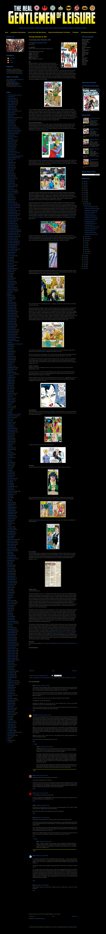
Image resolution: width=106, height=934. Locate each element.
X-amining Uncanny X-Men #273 (91, 234)
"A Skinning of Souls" (11, 99)
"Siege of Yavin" (10, 197)
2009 (84, 264)
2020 (84, 192)
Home (6, 32)
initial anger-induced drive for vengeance (62, 631)
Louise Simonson (11, 529)
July (86, 242)
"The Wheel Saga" (11, 247)
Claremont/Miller (10, 327)
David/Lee (9, 354)
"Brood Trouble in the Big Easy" (14, 117)
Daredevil (9, 348)
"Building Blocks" (11, 120)
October (86, 236)
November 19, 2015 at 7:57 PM (44, 715)
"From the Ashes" (11, 148)
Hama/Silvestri (10, 441)
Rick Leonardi (10, 605)
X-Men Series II (10, 725)
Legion (8, 499)
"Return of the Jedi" (11, 189)
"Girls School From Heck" (12, 152)
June (86, 244)
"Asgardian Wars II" (11, 104)
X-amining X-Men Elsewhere (13, 732)
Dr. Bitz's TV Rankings (12, 374)
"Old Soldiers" (10, 180)
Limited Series (10, 502)
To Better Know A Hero (12, 680)
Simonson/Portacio (11, 642)
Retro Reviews (10, 600)
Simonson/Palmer (11, 640)
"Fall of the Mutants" (11, 140)
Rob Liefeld (9, 606)
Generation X (10, 423)
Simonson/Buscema (11, 634)
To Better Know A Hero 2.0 (13, 682)
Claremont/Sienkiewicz (12, 331)
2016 (84, 199)
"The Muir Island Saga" (12, 226)
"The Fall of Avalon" (11, 217)
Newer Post (31, 670)
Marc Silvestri (10, 536)
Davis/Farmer (10, 361)
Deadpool (9, 370)
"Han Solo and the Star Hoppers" (14, 156)
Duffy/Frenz (9, 378)
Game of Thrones (11, 417)
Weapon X (9, 706)
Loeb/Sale (9, 521)
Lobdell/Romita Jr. (11, 517)
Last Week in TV (10, 492)
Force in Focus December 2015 (91, 206)
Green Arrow (10, 433)
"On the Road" (10, 183)
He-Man (9, 446)
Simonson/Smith (10, 647)
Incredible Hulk (10, 454)
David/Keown (10, 353)
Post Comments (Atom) (39, 918)
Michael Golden (10, 555)
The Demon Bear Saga (12, 671)
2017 (84, 198)
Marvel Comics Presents (12, 539)
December (87, 203)
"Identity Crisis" (10, 159)
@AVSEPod (19, 86)
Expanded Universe (11, 393)
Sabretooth (9, 613)
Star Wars (9, 663)
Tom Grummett (10, 690)
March (86, 249)
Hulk (8, 451)
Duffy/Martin (10, 382)
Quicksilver (9, 597)
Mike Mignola (10, 560)
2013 (84, 257)
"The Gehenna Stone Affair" (13, 218)
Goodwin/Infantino (11, 428)
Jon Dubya (35, 715)
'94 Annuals (9, 258)
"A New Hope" (10, 96)
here (22, 73)
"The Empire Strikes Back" (13, 213)
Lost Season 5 (10, 526)
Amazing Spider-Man (11, 268)
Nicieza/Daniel (10, 571)
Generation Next (10, 422)
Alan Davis (9, 263)
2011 (84, 261)
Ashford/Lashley (10, 281)
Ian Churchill (10, 452)
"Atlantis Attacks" (11, 107)
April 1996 (9, 276)
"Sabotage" (9, 194)
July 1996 (9, 483)
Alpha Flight (9, 266)
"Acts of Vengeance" (11, 101)
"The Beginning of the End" (37, 677)
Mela (34, 775)
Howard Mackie (10, 449)
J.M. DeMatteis (10, 457)
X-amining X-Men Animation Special (91, 208)
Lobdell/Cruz (10, 505)
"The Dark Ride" (10, 209)
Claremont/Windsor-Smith (12, 337)
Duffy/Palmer (10, 383)
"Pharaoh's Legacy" (11, 186)
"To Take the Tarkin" (11, 250)
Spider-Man (9, 661)
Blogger (75, 927)
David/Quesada (10, 356)
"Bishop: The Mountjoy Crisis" (13, 111)
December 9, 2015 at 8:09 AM (42, 885)
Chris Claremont (10, 307)
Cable (8, 300)
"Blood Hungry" (10, 112)
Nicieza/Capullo (10, 570)
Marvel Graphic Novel (12, 542)
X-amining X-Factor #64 (89, 214)
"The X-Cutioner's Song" (12, 249)
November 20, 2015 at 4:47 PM (42, 805)
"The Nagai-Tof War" (11, 228)
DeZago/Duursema (11, 369)
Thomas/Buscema (11, 676)
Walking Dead (10, 703)
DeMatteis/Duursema (11, 367)
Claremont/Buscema (11, 311)
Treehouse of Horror (11, 695)
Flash (8, 404)
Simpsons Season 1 (11, 648)
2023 (84, 186)
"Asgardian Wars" (11, 106)
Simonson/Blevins (11, 629)
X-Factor (9, 716)
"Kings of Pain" (10, 165)
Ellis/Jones (9, 385)
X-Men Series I (10, 724)
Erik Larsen (9, 390)
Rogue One (9, 610)
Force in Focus (10, 406)
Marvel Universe (10, 547)
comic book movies (11, 735)
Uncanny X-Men (10, 698)
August (86, 240)
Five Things (9, 403)
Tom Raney (9, 692)
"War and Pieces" (11, 252)
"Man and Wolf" (10, 175)
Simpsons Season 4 (11, 655)
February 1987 (10, 399)
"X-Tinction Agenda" (11, 255)
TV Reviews (75, 32)
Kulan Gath (9, 488)
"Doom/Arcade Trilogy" (12, 133)
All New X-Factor (11, 265)
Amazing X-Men (10, 270)
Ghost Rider (10, 425)
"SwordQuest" (10, 201)
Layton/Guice (10, 494)
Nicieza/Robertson (11, 578)
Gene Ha (9, 420)
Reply (34, 710)
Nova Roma (9, 586)
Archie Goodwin (10, 278)
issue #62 (42, 373)
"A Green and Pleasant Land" (13, 95)
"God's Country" (10, 154)
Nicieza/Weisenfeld (11, 581)
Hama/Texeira (10, 443)
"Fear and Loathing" (11, 144)
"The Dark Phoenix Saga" (12, 207)
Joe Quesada (10, 473)
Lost (8, 525)
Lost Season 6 (10, 528)
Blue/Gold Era (10, 297)
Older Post (74, 670)
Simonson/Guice (10, 635)
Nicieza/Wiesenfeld (11, 582)
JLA (8, 459)
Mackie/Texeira (10, 534)
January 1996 (10, 464)
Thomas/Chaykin (11, 677)
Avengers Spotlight (11, 287)
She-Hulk (9, 624)
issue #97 (60, 554)
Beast (8, 294)
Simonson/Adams (11, 627)
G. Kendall (11, 62)
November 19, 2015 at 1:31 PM (42, 685)
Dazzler (9, 364)
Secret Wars (10, 618)
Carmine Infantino (11, 305)
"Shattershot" (10, 196)
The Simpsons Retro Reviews (88, 32)
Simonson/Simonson (11, 645)
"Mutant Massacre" (11, 178)
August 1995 (10, 284)
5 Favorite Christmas (11, 262)
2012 (84, 259)
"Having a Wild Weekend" (12, 157)
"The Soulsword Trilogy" (12, 244)
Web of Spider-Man (11, 708)
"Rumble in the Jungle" (12, 193)
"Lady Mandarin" (10, 167)
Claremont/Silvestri (11, 332)
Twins (8, 696)
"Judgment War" (10, 162)
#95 (40, 161)
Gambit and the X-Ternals (12, 415)
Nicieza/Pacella (10, 576)
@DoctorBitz (12, 80)
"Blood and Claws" (11, 114)
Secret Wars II (10, 619)
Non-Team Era (10, 584)
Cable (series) (10, 302)
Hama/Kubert (10, 438)
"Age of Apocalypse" (11, 103)
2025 (84, 183)
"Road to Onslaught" (11, 191)
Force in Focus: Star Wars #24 (90, 212)
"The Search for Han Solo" (13, 234)
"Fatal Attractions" (11, 141)
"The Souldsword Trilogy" (12, 242)
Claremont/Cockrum (11, 315)
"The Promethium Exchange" (13, 231)
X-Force (47, 128)
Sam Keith (9, 615)
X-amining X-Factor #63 (89, 230)
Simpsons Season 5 (11, 656)
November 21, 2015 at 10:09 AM (43, 817)
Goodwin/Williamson (11, 431)
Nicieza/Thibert (10, 579)
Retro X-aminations (11, 602)
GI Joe (8, 411)
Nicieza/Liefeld (67, 677)
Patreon (9, 589)
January (86, 253)
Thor (8, 679)
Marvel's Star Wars (11, 549)
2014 (84, 255)
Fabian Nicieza (10, 395)
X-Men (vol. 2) (10, 721)
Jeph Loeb (9, 467)
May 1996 (9, 553)
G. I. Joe (9, 409)
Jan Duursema (10, 462)
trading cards (10, 740)
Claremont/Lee (10, 323)
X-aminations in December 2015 (91, 210)
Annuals (9, 274)
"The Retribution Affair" (12, 233)
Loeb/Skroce (10, 523)
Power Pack (10, 594)
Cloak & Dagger (10, 339)
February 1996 (10, 401)
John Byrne (9, 476)
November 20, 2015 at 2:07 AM (46, 746)
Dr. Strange (9, 375)
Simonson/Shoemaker (12, 643)
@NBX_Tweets (14, 82)
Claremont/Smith (11, 336)
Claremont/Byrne (11, 313)
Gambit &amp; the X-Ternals (13, 414)
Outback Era (10, 587)
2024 (84, 185)
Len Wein (9, 500)
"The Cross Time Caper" (12, 204)
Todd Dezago (10, 685)
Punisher (9, 595)
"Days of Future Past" (12, 127)
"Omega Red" (10, 181)
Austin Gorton (12, 58)
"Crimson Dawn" (10, 125)
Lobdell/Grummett (11, 507)
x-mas (8, 741)
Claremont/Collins (11, 318)
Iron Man (9, 455)
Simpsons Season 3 (11, 653)
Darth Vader (10, 350)
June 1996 (9, 484)
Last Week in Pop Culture (12, 491)
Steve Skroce (10, 666)
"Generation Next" (11, 151)
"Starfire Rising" (10, 199)
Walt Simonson (10, 704)
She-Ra (9, 626)
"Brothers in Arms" (11, 119)
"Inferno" (9, 160)
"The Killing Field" (11, 221)
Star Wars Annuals (11, 664)
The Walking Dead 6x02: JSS (90, 223)
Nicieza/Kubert (10, 573)
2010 (84, 262)
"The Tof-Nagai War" (11, 246)
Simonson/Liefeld (11, 639)
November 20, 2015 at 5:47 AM (41, 775)
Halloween (9, 436)
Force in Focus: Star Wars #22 (90, 228)
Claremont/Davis (11, 319)
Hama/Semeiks (10, 439)
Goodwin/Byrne (10, 427)
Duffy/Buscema (10, 377)
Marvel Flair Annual (11, 541)
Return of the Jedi (11, 603)
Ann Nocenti (10, 273)
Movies (8, 563)
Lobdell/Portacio (10, 515)
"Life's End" (9, 172)
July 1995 (9, 481)
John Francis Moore (11, 478)
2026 (84, 181)
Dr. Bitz (10, 60)
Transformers (10, 693)
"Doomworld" (10, 135)
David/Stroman (10, 358)
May (86, 245)
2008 (84, 266)
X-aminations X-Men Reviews (18, 32)
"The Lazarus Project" (12, 225)
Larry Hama (9, 489)
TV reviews (9, 669)
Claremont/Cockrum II (12, 316)
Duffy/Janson (10, 380)
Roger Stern (10, 608)
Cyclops (9, 342)
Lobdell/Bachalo (10, 504)
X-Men (48, 354)
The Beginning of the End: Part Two (38, 42)
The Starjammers (11, 674)
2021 (84, 190)
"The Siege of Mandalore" (12, 241)
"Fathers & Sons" (11, 143)
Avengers (9, 286)
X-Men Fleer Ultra (11, 722)
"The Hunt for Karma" (11, 220)
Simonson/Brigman (11, 632)
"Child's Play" (10, 122)
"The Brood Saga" (11, 202)
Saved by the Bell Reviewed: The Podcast (59, 32)
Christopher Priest (11, 308)
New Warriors (10, 566)
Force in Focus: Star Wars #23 (90, 219)
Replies (35, 744)
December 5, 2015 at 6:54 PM (41, 855)
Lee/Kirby (9, 496)
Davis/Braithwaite (11, 359)
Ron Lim (9, 611)
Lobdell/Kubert (10, 508)
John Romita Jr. (10, 480)
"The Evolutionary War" (12, 215)
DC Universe (10, 346)
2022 (84, 188)
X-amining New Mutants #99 (90, 215)
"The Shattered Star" (11, 238)
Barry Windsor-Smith (11, 291)
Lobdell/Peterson (11, 513)
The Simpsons (10, 672)
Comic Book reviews (47, 677)
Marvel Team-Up (10, 545)
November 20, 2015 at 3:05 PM (41, 793)
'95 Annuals (9, 260)
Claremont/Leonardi (11, 324)
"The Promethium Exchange (13, 229)
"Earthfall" (9, 138)
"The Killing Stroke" (11, 223)
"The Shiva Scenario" (11, 239)
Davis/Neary (10, 362)
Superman (9, 668)
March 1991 (56, 677)
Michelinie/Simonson (11, 558)
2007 (84, 268)
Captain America (10, 303)
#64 (47, 643)
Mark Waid (9, 537)
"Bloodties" (9, 116)
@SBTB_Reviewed (14, 84)
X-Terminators (10, 729)
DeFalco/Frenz (10, 366)
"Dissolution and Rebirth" (12, 131)
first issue (52, 595)
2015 (84, 201)
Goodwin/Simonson (11, 430)
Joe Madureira (10, 472)
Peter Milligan (10, 592)
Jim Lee (9, 468)
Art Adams (9, 279)
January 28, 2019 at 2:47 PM (45, 841)
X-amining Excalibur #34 (89, 225)
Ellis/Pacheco (10, 388)
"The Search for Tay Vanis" (13, 236)
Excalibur (9, 391)
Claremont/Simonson (11, 334)
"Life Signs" (9, 170)
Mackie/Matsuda (10, 533)
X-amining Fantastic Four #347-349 (91, 226)
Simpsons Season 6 (11, 658)
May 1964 (9, 552)
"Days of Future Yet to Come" (13, 130)
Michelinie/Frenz (10, 557)
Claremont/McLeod (11, 326)
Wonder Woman (10, 714)
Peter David (9, 590)
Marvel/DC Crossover (12, 550)
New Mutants (61, 677)
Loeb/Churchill (10, 518)
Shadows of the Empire (12, 623)
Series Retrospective (11, 621)
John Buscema (10, 475)
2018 (84, 196)
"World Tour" (10, 254)
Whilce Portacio (10, 709)
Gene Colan (10, 419)
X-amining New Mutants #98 (90, 232)
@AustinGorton (20, 79)
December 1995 (10, 372)
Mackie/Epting (10, 531)
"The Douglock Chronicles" (13, 210)
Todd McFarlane (10, 687)
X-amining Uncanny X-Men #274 (91, 217)
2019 (84, 194)
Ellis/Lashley (10, 386)
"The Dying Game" (11, 212)
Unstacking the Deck (11, 700)
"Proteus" (9, 188)
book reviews (10, 733)
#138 (51, 354)
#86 (47, 237)
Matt (34, 793)
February (87, 251)
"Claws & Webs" (10, 124)
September (87, 238)
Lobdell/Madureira (11, 512)
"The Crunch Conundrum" (12, 205)
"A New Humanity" (11, 98)
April (86, 247)
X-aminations (73, 677)
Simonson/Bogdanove (12, 631)
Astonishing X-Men (11, 283)
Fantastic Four (10, 398)
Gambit (9, 412)
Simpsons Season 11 (11, 650)
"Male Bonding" (10, 173)
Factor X (9, 396)
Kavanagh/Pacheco (11, 486)
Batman (9, 292)
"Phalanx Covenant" (11, 185)
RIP (8, 598)
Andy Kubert (10, 271)
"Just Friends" (10, 164)
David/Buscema (10, 351)
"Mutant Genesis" (11, 176)
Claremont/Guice (11, 321)
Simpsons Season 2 (11, 651)
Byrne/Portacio (10, 299)
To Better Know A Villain (12, 684)
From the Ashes (10, 407)
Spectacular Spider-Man (12, 660)
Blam (34, 855)
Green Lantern (10, 435)
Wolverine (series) (11, 713)
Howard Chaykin (10, 447)
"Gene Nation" (10, 149)
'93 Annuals (9, 257)
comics (52, 677)
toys (8, 738)
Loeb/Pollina (10, 520)
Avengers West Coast (12, 289)
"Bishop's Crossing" (11, 109)
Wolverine (9, 711)
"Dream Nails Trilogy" (11, 136)
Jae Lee (9, 460)
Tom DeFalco (10, 688)
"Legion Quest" (10, 168)
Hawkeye (9, 444)
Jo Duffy (9, 470)
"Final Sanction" (10, 146)
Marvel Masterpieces (11, 544)
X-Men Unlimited (11, 727)
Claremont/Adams (11, 310)
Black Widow (10, 295)
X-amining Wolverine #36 (89, 221)
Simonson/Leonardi (11, 637)
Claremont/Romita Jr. (11, 329)
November (87, 205)
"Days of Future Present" (12, 128)
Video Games (10, 701)
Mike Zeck (9, 562)
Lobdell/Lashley (10, 510)
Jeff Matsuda (10, 465)
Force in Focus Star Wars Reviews (37, 32)
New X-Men (9, 568)
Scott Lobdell (10, 616)
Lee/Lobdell (9, 497)
